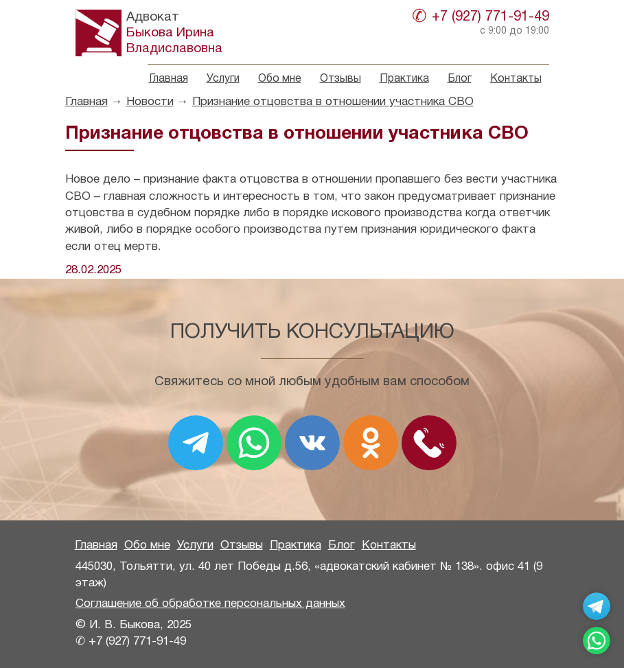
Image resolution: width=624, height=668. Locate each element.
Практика (404, 79)
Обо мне (279, 79)
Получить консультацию (312, 332)
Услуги (223, 79)
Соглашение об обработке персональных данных (210, 604)
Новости (150, 102)
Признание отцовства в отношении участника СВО (333, 102)
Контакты (516, 79)
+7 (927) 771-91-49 (490, 17)
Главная (168, 79)
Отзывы (340, 79)
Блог (460, 79)
